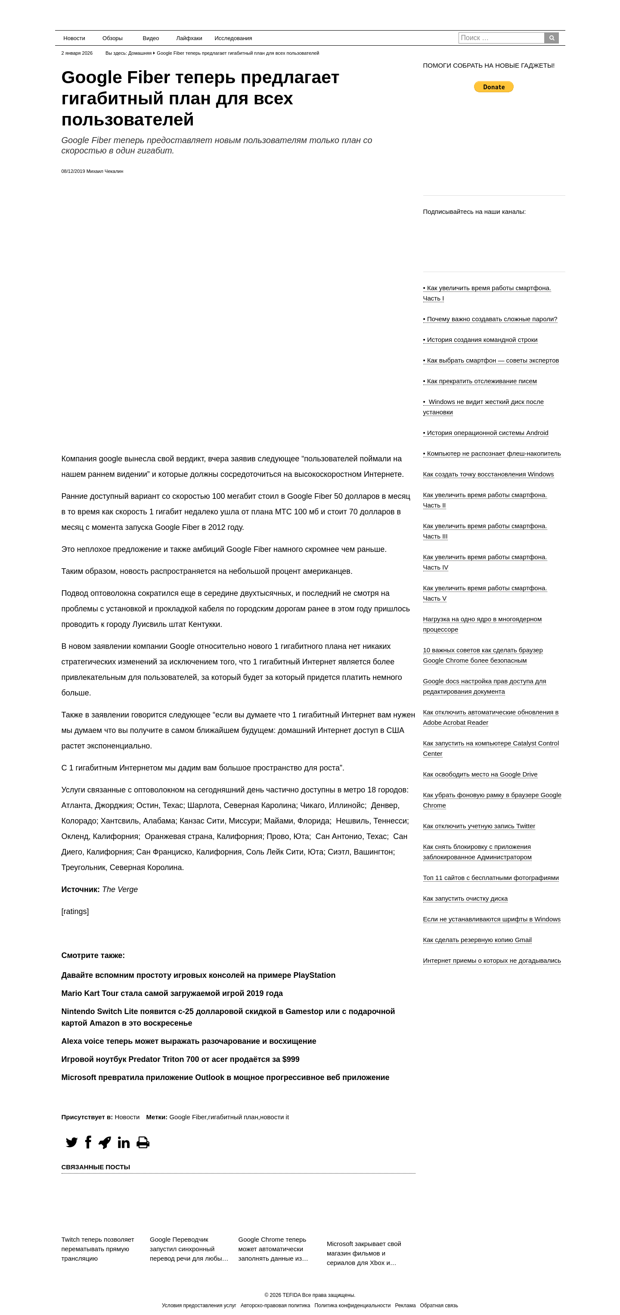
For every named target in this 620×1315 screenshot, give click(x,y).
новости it (274, 1117)
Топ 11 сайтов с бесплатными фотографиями (491, 877)
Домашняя (140, 53)
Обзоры (112, 38)
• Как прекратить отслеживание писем (480, 381)
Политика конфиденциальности (352, 1305)
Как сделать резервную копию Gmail (477, 939)
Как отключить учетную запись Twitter (479, 826)
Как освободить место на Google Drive (480, 774)
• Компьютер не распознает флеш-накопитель (492, 453)
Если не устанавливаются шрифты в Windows (492, 919)
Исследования (231, 38)
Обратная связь (439, 1305)
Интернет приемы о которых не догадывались (492, 960)
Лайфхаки (189, 38)
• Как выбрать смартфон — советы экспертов (491, 360)
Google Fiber (187, 1117)
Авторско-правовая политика (275, 1305)
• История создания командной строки (480, 339)
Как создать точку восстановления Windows (488, 474)
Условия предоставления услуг (199, 1305)
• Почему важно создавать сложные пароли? (490, 318)
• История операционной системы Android (486, 432)
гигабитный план (233, 1117)
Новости (74, 38)
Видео (151, 38)
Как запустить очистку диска (465, 898)
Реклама (405, 1305)
